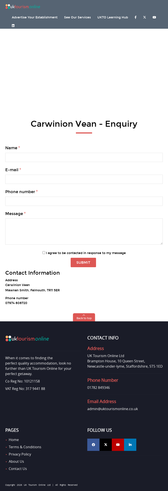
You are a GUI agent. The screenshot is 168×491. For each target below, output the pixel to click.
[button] (84, 317)
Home (14, 439)
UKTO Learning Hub (112, 17)
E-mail (11, 169)
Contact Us (18, 468)
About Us (16, 461)
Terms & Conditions (25, 447)
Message (14, 213)
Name (11, 148)
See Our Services (77, 17)
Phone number (20, 191)
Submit (83, 262)
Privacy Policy (20, 454)
